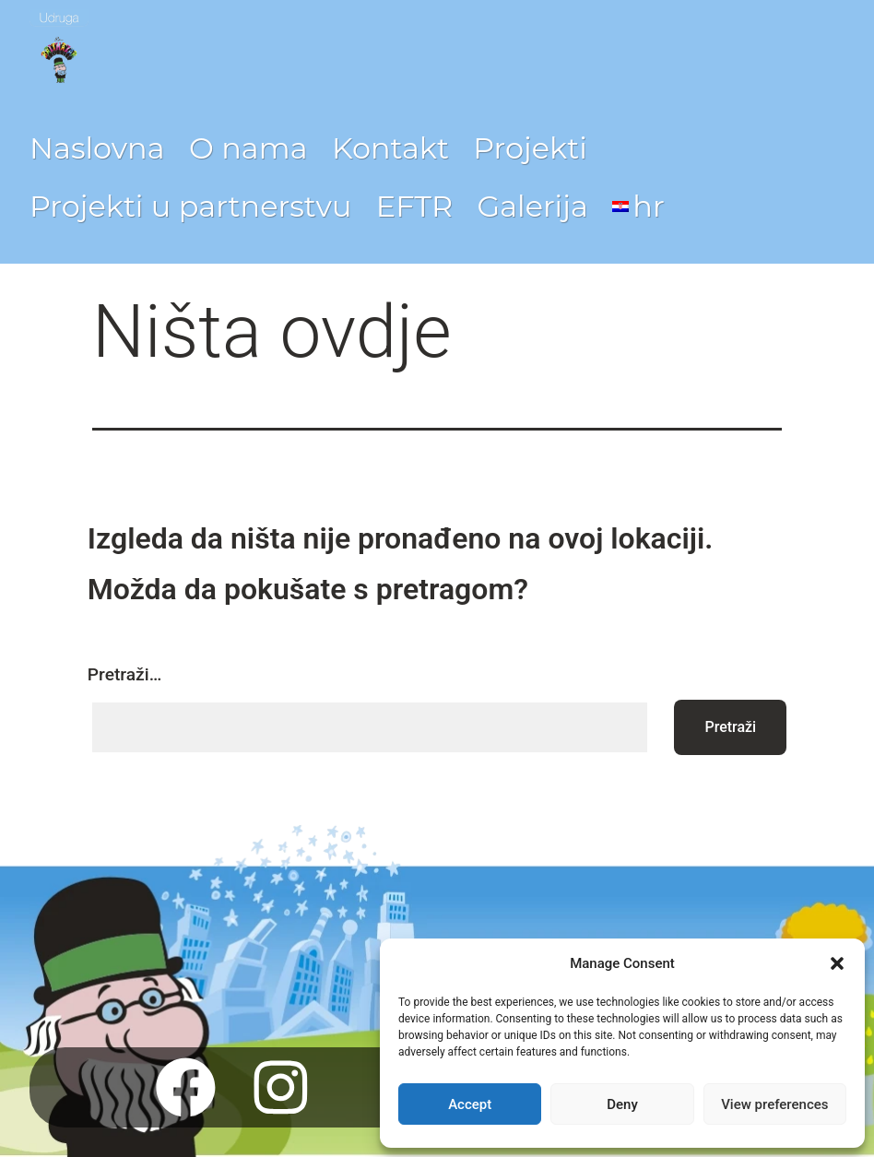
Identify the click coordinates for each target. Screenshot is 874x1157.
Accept (469, 1104)
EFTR (414, 206)
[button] (837, 963)
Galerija (532, 206)
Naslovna (97, 148)
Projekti (529, 148)
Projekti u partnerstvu (190, 206)
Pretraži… (124, 674)
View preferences (774, 1104)
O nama (248, 148)
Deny (622, 1104)
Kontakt (390, 148)
